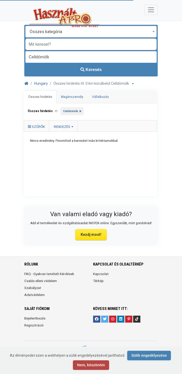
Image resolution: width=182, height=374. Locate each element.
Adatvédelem (34, 295)
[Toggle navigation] (151, 10)
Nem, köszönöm (91, 365)
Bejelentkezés (35, 318)
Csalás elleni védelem (40, 281)
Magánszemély (72, 97)
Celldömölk (70, 111)
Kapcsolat (101, 274)
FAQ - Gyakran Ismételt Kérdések (49, 274)
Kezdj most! (91, 234)
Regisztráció (34, 325)
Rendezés (62, 126)
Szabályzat (32, 288)
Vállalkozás (100, 97)
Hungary (41, 83)
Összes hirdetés (40, 97)
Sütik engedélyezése (149, 355)
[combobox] (91, 31)
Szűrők (36, 126)
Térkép (98, 281)
